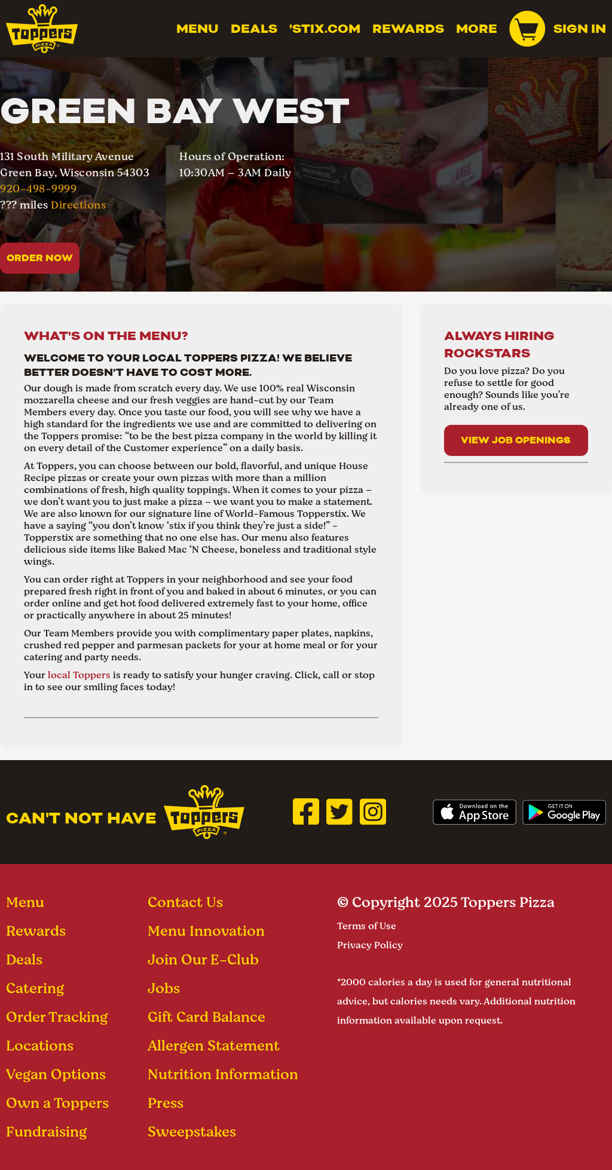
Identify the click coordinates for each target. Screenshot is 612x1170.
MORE (476, 28)
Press (165, 1103)
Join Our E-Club (203, 959)
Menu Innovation (206, 930)
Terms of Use (366, 926)
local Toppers (79, 675)
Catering (35, 988)
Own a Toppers (57, 1103)
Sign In (579, 28)
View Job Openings (516, 440)
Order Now (40, 258)
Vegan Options (56, 1074)
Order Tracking (57, 1016)
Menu (197, 28)
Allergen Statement (214, 1045)
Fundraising (46, 1131)
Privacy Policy (370, 945)
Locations (40, 1045)
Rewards (408, 28)
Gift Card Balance (206, 1016)
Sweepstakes (192, 1131)
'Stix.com (324, 28)
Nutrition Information (223, 1074)
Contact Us (185, 902)
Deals (254, 28)
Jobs (164, 988)
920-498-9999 (38, 188)
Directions (78, 205)
